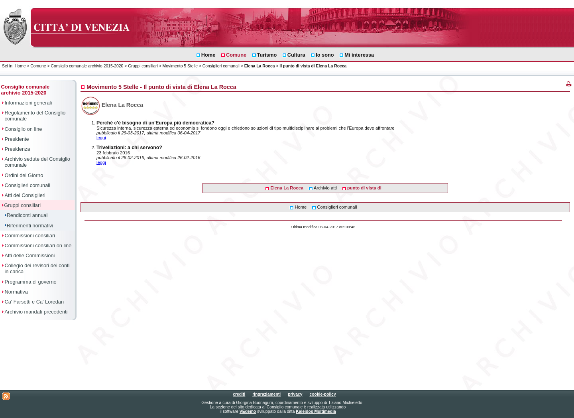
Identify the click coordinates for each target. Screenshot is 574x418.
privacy (295, 394)
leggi (101, 137)
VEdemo (248, 411)
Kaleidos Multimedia (316, 411)
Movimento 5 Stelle (180, 66)
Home (20, 66)
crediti (239, 394)
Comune (38, 66)
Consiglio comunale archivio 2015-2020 (87, 66)
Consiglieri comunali (221, 66)
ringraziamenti (266, 394)
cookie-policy (322, 394)
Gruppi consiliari (143, 66)
